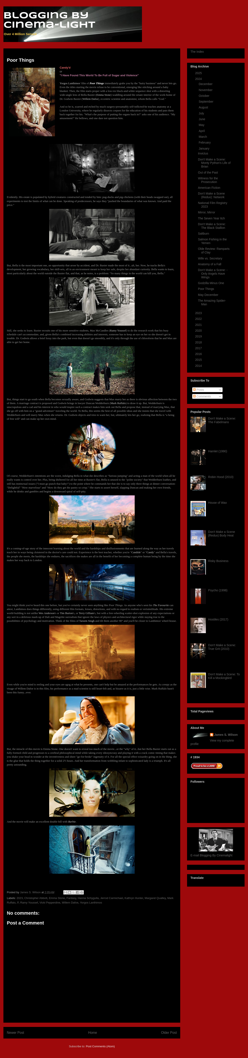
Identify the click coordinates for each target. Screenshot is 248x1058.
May (202, 125)
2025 (199, 73)
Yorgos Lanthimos (91, 902)
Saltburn (203, 233)
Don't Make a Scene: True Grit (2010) (222, 646)
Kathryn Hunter (134, 898)
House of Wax (217, 502)
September (206, 101)
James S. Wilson (226, 734)
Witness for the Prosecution (208, 180)
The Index (197, 51)
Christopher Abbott (35, 898)
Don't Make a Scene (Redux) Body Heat (221, 533)
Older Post (169, 1032)
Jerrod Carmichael (111, 898)
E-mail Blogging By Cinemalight (211, 855)
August (204, 107)
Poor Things (206, 289)
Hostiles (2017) (218, 619)
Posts (198, 389)
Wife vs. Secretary (210, 258)
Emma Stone (57, 898)
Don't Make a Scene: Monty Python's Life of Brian (214, 163)
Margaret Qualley (155, 898)
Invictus (203, 153)
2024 (199, 79)
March (203, 136)
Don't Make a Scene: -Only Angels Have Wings (212, 273)
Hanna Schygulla (88, 898)
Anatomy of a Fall (209, 264)
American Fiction (209, 187)
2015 (199, 359)
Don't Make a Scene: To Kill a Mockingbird (224, 676)
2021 (199, 325)
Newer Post (15, 1032)
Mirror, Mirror (206, 212)
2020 (199, 330)
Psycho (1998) (217, 590)
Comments (202, 396)
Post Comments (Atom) (100, 1046)
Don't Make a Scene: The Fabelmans (222, 420)
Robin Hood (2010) (220, 477)
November (206, 90)
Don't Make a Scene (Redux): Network (211, 195)
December (206, 84)
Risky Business (218, 561)
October (204, 95)
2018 (199, 342)
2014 (199, 365)
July (202, 113)
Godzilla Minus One (211, 283)
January (204, 148)
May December (208, 295)
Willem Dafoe (70, 902)
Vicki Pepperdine (50, 902)
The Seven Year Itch (211, 218)
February (205, 142)
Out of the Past (208, 172)
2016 (199, 354)
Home (92, 1032)
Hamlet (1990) (217, 451)
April (202, 131)
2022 (199, 319)
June (202, 119)
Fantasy (71, 898)
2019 (199, 336)
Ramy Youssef (29, 902)
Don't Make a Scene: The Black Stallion (212, 225)
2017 (199, 348)
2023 (20, 898)
